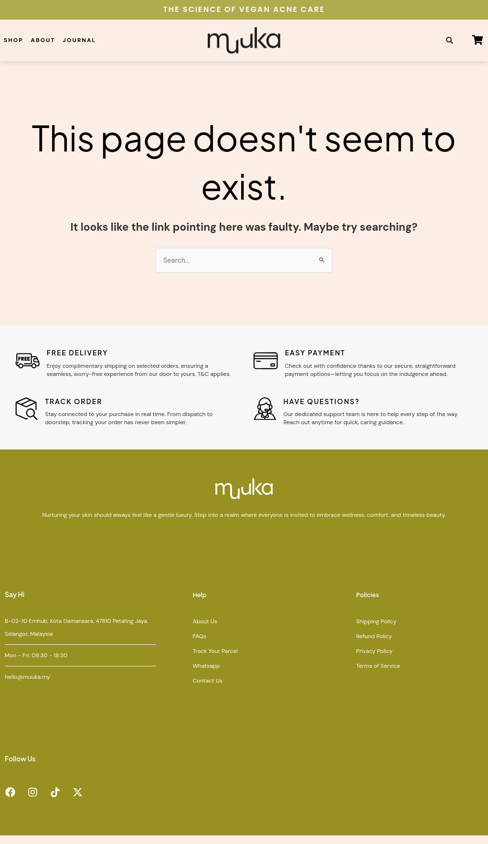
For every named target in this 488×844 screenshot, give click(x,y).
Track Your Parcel (214, 659)
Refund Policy (374, 644)
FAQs (199, 644)
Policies (368, 602)
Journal (79, 40)
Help (200, 602)
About (43, 40)
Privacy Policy (374, 659)
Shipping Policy (376, 629)
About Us (204, 629)
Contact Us (207, 689)
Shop (13, 40)
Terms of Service (378, 674)
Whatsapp (206, 674)
